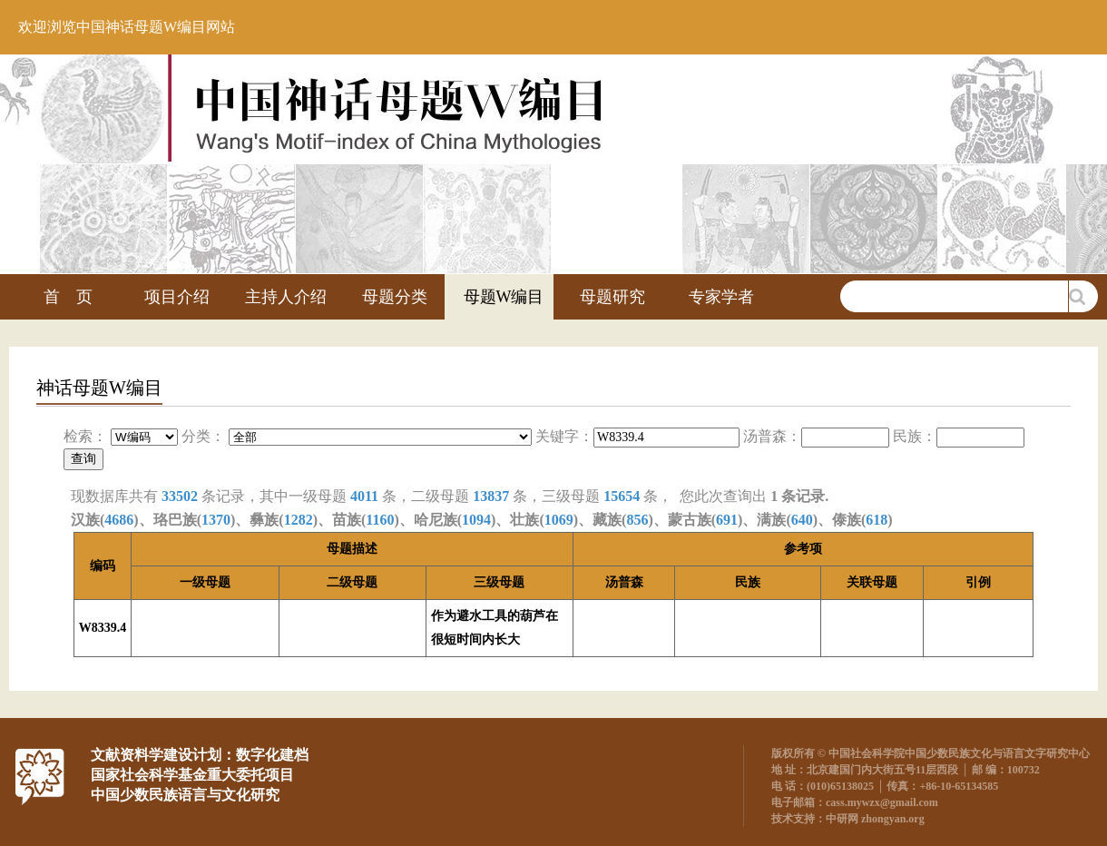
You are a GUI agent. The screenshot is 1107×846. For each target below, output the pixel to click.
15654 (621, 496)
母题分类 (394, 297)
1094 (476, 519)
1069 (558, 519)
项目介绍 (177, 297)
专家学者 (721, 297)
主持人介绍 (286, 297)
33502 (180, 496)
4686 (118, 519)
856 (637, 519)
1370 (215, 519)
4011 (364, 496)
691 (727, 519)
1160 (380, 519)
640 (802, 519)
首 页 (68, 297)
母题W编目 (504, 297)
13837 (491, 496)
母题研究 (612, 297)
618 (876, 519)
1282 (298, 519)
